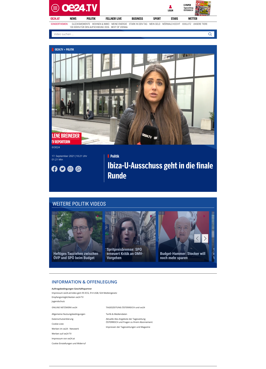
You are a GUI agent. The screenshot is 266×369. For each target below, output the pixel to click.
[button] (54, 7)
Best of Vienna (119, 27)
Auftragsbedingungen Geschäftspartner (72, 288)
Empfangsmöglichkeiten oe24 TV (68, 297)
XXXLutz (186, 24)
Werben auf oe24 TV (61, 333)
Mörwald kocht (171, 24)
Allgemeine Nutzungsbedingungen (68, 314)
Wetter (192, 18)
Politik (91, 18)
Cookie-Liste (58, 323)
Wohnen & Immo (100, 24)
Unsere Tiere (200, 24)
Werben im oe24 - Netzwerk (65, 328)
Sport (157, 18)
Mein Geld (154, 24)
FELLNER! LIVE (114, 18)
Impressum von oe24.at (63, 338)
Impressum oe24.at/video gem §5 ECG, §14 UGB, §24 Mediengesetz (84, 292)
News (73, 18)
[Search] (210, 34)
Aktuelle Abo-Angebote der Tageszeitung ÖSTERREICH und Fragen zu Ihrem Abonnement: (129, 320)
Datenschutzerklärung (62, 318)
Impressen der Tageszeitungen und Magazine (128, 326)
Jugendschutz (58, 301)
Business (137, 18)
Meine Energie (119, 24)
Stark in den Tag (138, 24)
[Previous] (197, 238)
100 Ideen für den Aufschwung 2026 (89, 27)
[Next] (205, 238)
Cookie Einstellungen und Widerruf (69, 343)
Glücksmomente (81, 24)
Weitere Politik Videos (79, 204)
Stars (174, 18)
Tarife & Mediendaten (116, 314)
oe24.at (55, 18)
